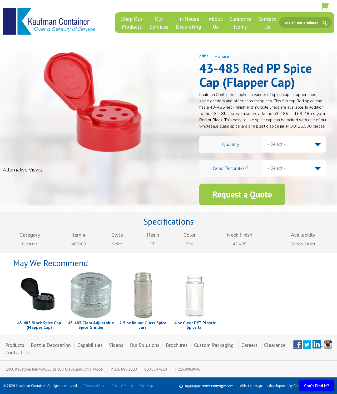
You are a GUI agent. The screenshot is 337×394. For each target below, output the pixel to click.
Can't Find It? (316, 385)
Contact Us (18, 352)
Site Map (146, 385)
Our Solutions (144, 345)
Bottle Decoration (51, 345)
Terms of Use (94, 385)
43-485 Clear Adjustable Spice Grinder (91, 325)
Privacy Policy (122, 385)
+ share (222, 56)
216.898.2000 (125, 369)
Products (14, 345)
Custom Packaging (214, 345)
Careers (249, 345)
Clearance (275, 345)
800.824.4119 (155, 369)
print (203, 55)
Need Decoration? (230, 168)
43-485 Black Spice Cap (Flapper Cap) (39, 325)
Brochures (176, 345)
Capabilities (89, 345)
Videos (116, 345)
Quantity (230, 145)
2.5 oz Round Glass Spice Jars (143, 325)
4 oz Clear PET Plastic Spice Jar (195, 325)
